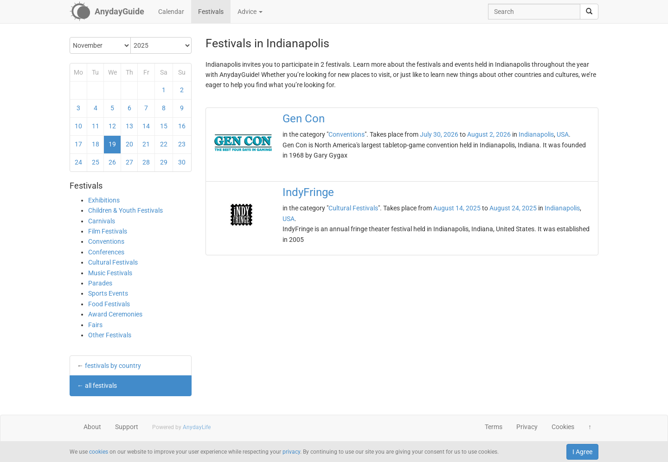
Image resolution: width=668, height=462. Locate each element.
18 (95, 144)
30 (182, 162)
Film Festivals (107, 231)
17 (78, 144)
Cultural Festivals (113, 262)
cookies (98, 452)
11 (95, 126)
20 (129, 144)
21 (146, 144)
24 (78, 162)
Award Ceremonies (115, 314)
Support (126, 426)
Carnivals (101, 221)
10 (78, 126)
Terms (493, 426)
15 (163, 126)
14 (146, 126)
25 (95, 162)
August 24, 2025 (513, 208)
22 (163, 144)
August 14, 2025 (457, 208)
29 (163, 162)
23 (182, 144)
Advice (250, 11)
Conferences (106, 252)
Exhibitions (104, 200)
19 (112, 144)
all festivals (101, 385)
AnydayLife (197, 427)
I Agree (582, 452)
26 (112, 162)
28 (146, 162)
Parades (100, 283)
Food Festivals (109, 304)
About (92, 426)
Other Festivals (109, 335)
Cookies (563, 426)
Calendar (171, 11)
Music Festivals (110, 273)
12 (112, 126)
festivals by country (113, 365)
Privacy (527, 426)
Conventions (106, 241)
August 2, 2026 (489, 134)
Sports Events (108, 293)
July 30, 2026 (439, 134)
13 (129, 126)
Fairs (95, 325)
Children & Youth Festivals (125, 210)
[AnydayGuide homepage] (107, 11)
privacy (291, 452)
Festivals (211, 11)
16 (182, 126)
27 (129, 162)
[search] (589, 11)
